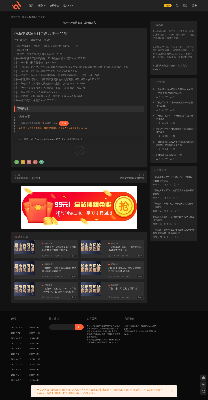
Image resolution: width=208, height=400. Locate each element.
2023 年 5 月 (16, 349)
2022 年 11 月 (17, 364)
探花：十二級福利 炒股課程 (122, 288)
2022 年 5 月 (16, 380)
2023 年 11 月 (34, 333)
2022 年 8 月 (34, 370)
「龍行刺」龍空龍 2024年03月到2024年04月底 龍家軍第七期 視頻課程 (59, 290)
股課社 (16, 5)
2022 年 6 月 (34, 375)
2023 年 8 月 (34, 338)
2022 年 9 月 (16, 370)
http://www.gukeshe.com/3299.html (47, 139)
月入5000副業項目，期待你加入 (79, 22)
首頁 (31, 5)
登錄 (64, 123)
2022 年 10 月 (34, 364)
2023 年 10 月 (17, 338)
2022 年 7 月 (16, 375)
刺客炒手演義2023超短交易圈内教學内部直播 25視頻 (125, 269)
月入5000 (68, 5)
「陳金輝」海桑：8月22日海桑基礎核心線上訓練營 (59, 269)
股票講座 (37, 40)
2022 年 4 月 (34, 380)
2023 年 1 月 (16, 359)
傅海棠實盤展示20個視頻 (132, 178)
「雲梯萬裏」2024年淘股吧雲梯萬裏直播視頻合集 (125, 248)
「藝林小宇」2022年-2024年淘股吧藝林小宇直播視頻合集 (59, 248)
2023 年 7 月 (16, 343)
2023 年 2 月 (34, 354)
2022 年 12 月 (34, 359)
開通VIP (41, 5)
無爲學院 (54, 5)
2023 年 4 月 (34, 349)
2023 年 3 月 (16, 354)
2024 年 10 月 (17, 328)
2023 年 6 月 (34, 343)
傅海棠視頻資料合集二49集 (27, 178)
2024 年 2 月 (34, 328)
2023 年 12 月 (17, 333)
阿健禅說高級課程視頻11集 (169, 155)
